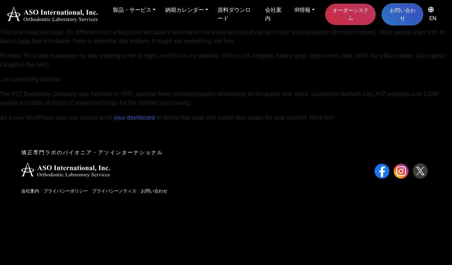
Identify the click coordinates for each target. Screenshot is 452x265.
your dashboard (134, 117)
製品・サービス (132, 10)
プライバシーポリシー (66, 191)
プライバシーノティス (114, 191)
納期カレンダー (184, 10)
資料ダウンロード (234, 14)
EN (432, 14)
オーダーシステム (351, 14)
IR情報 (302, 10)
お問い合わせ (403, 14)
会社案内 (273, 14)
